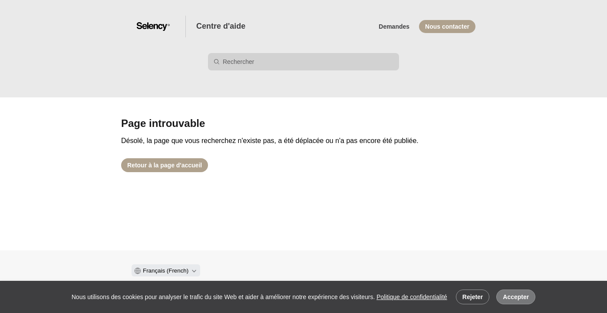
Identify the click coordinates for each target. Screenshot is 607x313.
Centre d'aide (220, 26)
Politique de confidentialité (411, 296)
